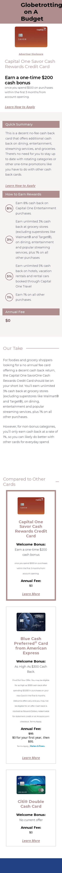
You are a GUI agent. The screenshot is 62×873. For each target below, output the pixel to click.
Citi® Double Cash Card (31, 804)
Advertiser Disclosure (31, 54)
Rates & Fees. (37, 746)
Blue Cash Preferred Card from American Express (31, 645)
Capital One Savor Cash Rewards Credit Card (31, 528)
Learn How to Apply (20, 107)
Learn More (31, 593)
